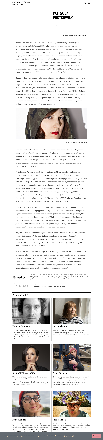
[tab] (85, 3)
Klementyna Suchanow (23, 373)
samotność (36, 286)
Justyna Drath (60, 326)
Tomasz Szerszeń (21, 326)
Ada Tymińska (60, 373)
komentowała (33, 227)
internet (43, 286)
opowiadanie (61, 286)
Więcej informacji (68, 436)
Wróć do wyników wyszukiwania (76, 35)
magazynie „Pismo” (60, 268)
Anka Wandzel (19, 420)
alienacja (53, 286)
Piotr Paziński (59, 420)
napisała (83, 94)
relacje (48, 286)
